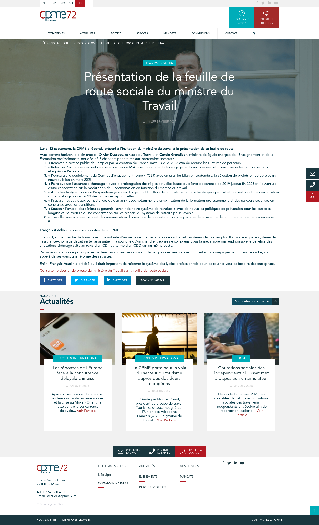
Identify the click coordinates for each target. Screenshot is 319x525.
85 (89, 3)
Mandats (169, 33)
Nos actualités (61, 43)
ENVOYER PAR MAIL (153, 280)
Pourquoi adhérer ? (113, 483)
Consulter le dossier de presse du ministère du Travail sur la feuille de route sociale (104, 270)
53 (71, 3)
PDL (45, 3)
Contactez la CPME (267, 519)
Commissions (201, 33)
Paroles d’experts (152, 487)
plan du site (46, 519)
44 (55, 3)
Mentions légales (76, 519)
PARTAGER (52, 280)
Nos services (189, 466)
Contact (231, 33)
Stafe (61, 504)
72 (80, 3)
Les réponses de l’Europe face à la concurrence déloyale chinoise (78, 373)
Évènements (56, 33)
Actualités (87, 33)
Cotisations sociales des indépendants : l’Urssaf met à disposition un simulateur (241, 373)
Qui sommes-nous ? (112, 466)
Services (142, 33)
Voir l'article (86, 411)
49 (63, 3)
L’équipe (104, 475)
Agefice (116, 33)
